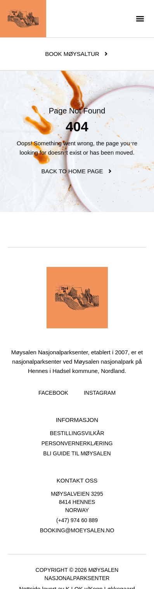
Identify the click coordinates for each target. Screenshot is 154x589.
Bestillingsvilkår (77, 433)
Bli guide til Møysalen (77, 453)
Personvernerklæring (77, 443)
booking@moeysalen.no (77, 530)
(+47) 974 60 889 (77, 520)
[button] (139, 18)
